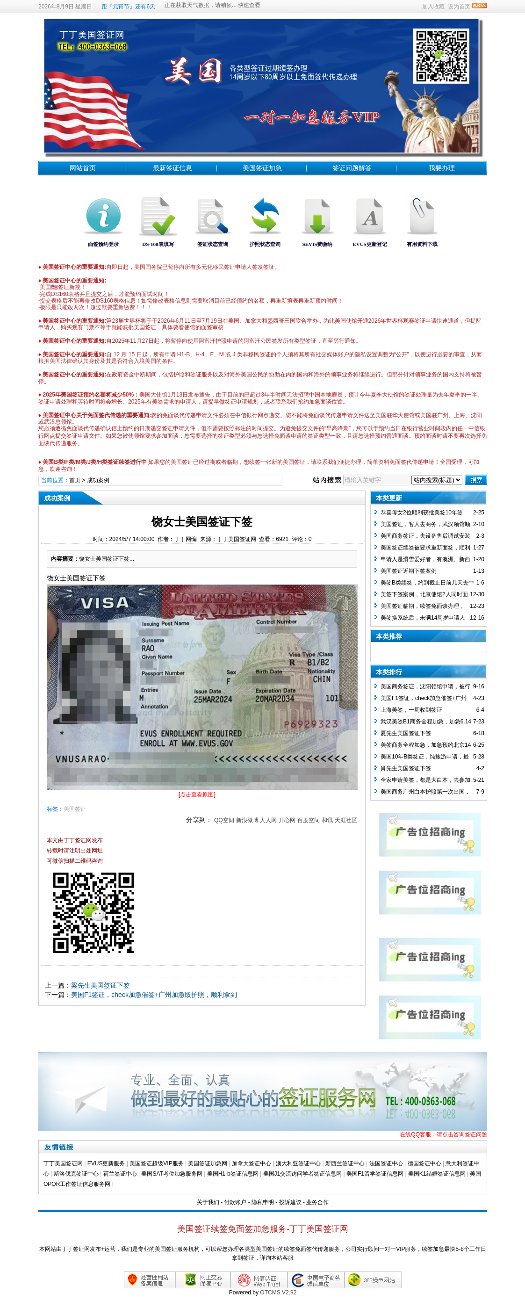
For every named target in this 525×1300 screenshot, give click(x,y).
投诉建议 (290, 1202)
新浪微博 (247, 820)
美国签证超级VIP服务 (156, 1163)
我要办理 (442, 168)
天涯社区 (346, 820)
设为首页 (459, 6)
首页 (74, 480)
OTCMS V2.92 (278, 1292)
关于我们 (208, 1202)
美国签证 (75, 809)
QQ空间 (224, 820)
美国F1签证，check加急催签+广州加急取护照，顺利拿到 (154, 994)
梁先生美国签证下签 (100, 985)
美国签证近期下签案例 (409, 571)
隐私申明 (263, 1202)
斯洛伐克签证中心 (76, 1173)
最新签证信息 (172, 168)
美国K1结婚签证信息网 (437, 1173)
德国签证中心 (424, 1163)
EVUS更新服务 (106, 1163)
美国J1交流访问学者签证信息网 (302, 1173)
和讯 (327, 820)
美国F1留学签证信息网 (374, 1173)
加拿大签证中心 (251, 1163)
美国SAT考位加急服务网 (171, 1173)
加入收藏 (433, 6)
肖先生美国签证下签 (406, 768)
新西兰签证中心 (345, 1163)
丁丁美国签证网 (63, 1163)
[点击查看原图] (197, 794)
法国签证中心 (386, 1163)
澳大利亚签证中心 (298, 1163)
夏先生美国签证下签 (406, 733)
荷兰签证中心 (120, 1173)
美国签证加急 (262, 168)
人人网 (268, 820)
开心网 (287, 820)
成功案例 (98, 480)
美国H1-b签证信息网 (233, 1173)
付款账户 (235, 1202)
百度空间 (308, 820)
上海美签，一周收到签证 (411, 710)
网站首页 (83, 168)
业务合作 (317, 1202)
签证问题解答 (352, 168)
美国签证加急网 (207, 1163)
